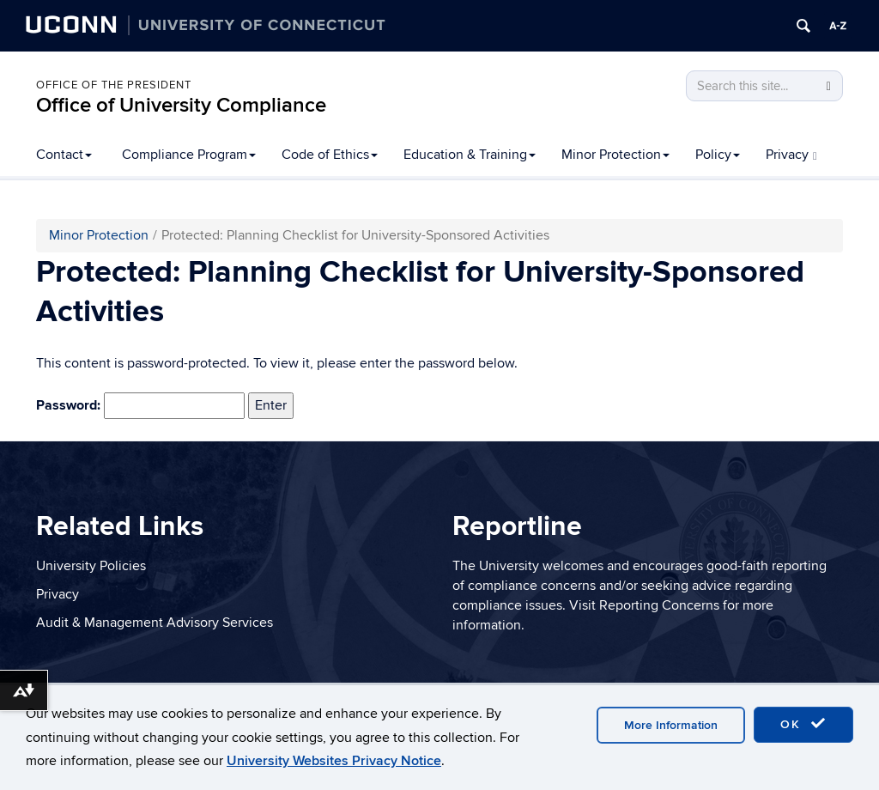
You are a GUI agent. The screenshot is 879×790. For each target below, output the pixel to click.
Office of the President (113, 85)
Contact (64, 154)
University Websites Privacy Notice (334, 760)
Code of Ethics (330, 154)
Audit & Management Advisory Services (154, 622)
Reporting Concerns (659, 605)
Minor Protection (615, 154)
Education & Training (469, 154)
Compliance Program (189, 154)
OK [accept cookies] (803, 724)
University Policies (91, 565)
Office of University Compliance (181, 105)
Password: (140, 406)
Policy (717, 154)
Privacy (791, 154)
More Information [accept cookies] (671, 725)
